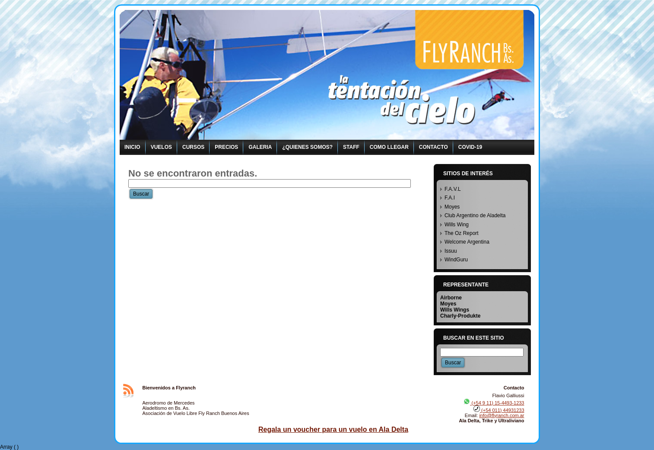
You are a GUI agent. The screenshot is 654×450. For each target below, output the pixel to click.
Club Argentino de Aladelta (474, 215)
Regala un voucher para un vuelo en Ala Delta (333, 429)
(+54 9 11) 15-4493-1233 (494, 402)
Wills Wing (456, 225)
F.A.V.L (452, 189)
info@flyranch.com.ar (501, 415)
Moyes (452, 207)
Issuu (450, 251)
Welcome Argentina (466, 242)
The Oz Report (461, 233)
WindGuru (456, 260)
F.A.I (449, 198)
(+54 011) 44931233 (498, 410)
